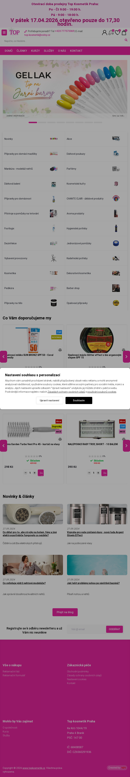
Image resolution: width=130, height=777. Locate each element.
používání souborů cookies (101, 391)
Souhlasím (79, 400)
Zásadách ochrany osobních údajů (66, 391)
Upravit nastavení (49, 400)
